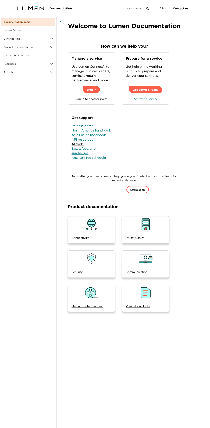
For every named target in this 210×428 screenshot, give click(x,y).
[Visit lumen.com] (31, 8)
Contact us (180, 8)
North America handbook (91, 130)
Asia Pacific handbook (89, 135)
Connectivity (80, 237)
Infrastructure (135, 237)
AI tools (78, 144)
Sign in (91, 89)
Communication (136, 272)
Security (77, 272)
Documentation (61, 8)
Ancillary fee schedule (89, 158)
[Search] (138, 8)
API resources (82, 139)
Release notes (82, 126)
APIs (162, 8)
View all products (138, 306)
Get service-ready (146, 89)
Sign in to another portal (91, 99)
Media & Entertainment (87, 306)
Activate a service (146, 99)
